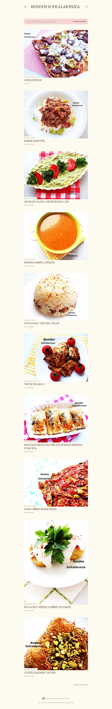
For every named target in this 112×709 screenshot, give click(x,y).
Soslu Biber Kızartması (40, 509)
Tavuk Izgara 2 (34, 384)
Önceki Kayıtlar (80, 685)
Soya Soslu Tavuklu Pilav (41, 323)
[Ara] (86, 6)
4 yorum (27, 83)
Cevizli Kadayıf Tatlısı (39, 672)
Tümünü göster (79, 21)
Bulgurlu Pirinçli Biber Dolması (47, 607)
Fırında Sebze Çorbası (39, 262)
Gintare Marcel (52, 702)
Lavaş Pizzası (33, 80)
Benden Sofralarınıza (55, 6)
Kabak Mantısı (34, 141)
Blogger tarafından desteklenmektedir (56, 698)
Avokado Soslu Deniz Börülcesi (46, 201)
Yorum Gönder (29, 144)
